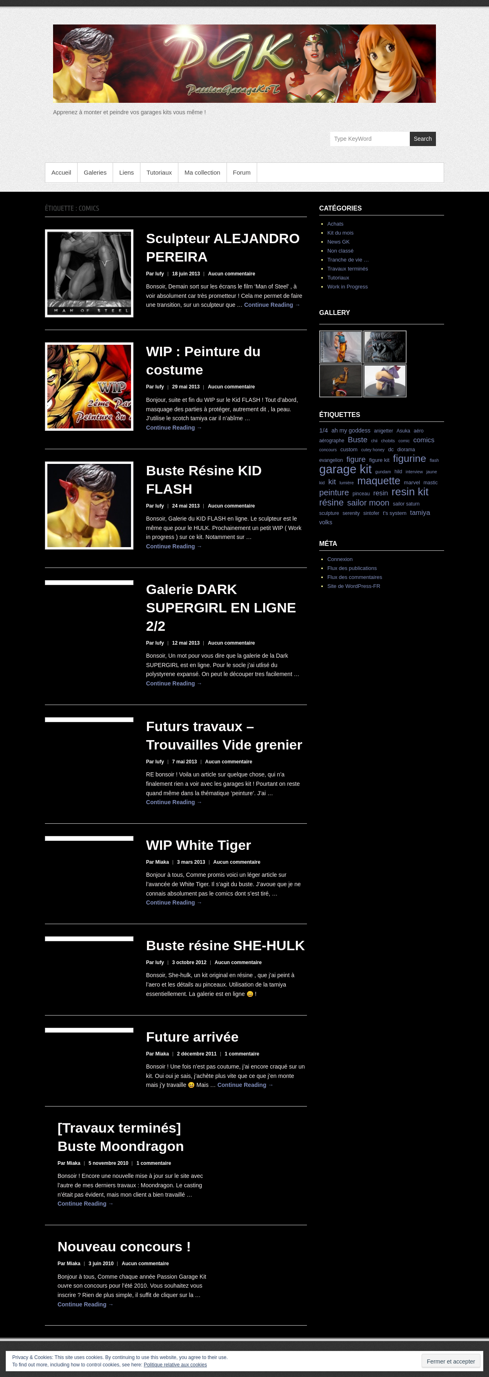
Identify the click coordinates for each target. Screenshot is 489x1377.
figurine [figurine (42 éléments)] (409, 458)
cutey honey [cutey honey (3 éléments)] (373, 449)
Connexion (340, 559)
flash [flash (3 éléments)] (434, 460)
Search (423, 138)
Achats (335, 224)
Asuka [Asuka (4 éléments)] (403, 431)
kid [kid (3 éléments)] (322, 482)
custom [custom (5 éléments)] (349, 449)
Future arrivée (192, 1036)
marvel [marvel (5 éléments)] (412, 482)
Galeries (95, 172)
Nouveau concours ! (124, 1246)
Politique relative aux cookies (175, 1365)
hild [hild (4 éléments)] (398, 472)
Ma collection (202, 172)
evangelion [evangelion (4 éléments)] (331, 460)
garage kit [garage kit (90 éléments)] (345, 469)
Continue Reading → (272, 305)
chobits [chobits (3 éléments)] (388, 440)
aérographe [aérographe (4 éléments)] (331, 440)
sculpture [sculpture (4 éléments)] (329, 513)
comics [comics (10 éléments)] (423, 440)
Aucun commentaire (231, 274)
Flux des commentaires (354, 577)
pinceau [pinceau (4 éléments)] (361, 494)
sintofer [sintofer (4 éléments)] (371, 513)
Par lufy (155, 274)
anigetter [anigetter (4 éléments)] (383, 431)
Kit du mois (340, 233)
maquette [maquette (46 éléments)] (378, 480)
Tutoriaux (159, 172)
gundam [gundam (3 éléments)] (383, 471)
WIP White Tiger (198, 845)
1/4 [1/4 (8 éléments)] (323, 430)
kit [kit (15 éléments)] (332, 481)
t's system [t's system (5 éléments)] (395, 513)
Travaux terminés (347, 269)
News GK (338, 242)
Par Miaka (157, 862)
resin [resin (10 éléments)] (380, 493)
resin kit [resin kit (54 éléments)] (410, 492)
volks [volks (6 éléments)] (325, 522)
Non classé (340, 251)
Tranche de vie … (348, 260)
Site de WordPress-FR (353, 586)
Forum (242, 172)
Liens (126, 172)
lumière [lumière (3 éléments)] (347, 482)
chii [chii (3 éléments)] (374, 440)
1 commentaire (242, 1054)
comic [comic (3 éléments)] (404, 440)
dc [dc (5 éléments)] (391, 449)
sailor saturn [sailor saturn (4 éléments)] (406, 504)
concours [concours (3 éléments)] (328, 449)
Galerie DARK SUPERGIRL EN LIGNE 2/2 (221, 607)
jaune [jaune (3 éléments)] (431, 471)
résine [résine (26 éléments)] (331, 502)
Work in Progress (347, 287)
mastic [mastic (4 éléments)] (431, 483)
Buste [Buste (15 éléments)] (357, 439)
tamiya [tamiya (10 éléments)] (420, 513)
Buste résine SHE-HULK (225, 945)
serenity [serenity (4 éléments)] (351, 513)
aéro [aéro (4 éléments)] (419, 431)
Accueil (61, 172)
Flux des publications (352, 568)
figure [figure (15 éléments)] (356, 459)
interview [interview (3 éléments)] (414, 471)
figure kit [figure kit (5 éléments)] (379, 460)
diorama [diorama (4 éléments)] (406, 449)
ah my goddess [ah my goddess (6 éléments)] (350, 430)
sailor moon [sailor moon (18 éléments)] (368, 502)
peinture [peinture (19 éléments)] (334, 492)
